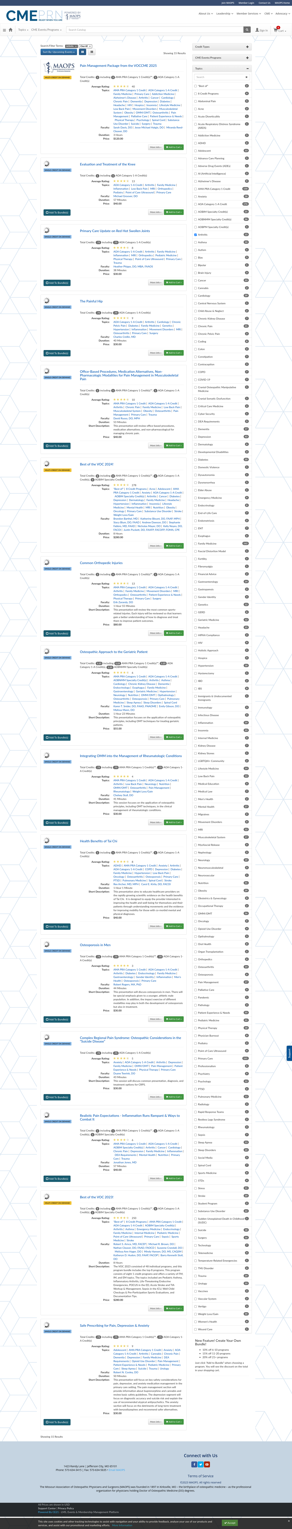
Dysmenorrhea (206, 483)
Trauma (157, 124)
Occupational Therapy (210, 906)
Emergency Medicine (149, 1230)
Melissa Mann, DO (124, 711)
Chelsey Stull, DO (123, 796)
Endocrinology (121, 688)
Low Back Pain (121, 109)
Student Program (207, 1204)
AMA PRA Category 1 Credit (129, 91)
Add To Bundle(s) (57, 213)
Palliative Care (139, 117)
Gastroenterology (123, 692)
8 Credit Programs (136, 489)
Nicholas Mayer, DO (149, 527)
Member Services (247, 13)
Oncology (118, 512)
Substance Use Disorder (158, 512)
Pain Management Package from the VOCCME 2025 (118, 67)
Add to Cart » (174, 148)
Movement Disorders (145, 109)
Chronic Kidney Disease (141, 685)
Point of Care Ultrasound (140, 193)
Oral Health (204, 945)
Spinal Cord (158, 120)
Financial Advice (207, 575)
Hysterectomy (206, 674)
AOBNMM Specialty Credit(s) (130, 681)
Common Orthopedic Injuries (101, 564)
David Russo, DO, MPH (126, 419)
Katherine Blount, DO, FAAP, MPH (160, 519)
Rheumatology (121, 792)
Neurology (119, 696)
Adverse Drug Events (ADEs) (214, 166)
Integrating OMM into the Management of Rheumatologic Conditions (131, 757)
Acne (152, 489)
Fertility (202, 559)
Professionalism (207, 1067)
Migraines (203, 815)
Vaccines (203, 1292)
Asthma (165, 681)
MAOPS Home (282, 2)
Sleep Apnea (134, 703)
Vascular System (207, 1299)
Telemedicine (205, 1253)
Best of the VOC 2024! (96, 465)
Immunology (205, 708)
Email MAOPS (117, 1471)
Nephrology (204, 853)
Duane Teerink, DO (124, 1074)
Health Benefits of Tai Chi (98, 842)
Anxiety (146, 493)
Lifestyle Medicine (169, 106)
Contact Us (264, 2)
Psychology (142, 120)
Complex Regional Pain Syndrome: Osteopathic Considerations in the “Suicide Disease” (130, 1040)
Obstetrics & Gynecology (212, 899)
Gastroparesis (205, 590)
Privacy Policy (66, 1509)
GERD (201, 613)
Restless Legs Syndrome (211, 1120)
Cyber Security (206, 414)
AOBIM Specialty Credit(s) (129, 497)
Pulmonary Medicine (134, 881)
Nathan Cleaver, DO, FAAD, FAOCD (133, 1248)
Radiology (203, 1105)
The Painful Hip (91, 302)
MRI (152, 189)
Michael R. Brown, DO (161, 1245)
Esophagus (138, 688)
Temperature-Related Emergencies (217, 1261)
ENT (200, 529)
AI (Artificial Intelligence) (212, 174)
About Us (204, 13)
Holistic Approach (208, 651)
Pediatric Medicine (166, 256)
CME (267, 13)
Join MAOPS (228, 2)
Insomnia (151, 106)
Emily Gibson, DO (169, 707)
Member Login (246, 2)
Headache (119, 106)
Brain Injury (204, 273)
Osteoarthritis (161, 113)
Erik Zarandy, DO (123, 603)
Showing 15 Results (174, 54)
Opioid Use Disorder (143, 1362)
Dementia (136, 102)
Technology (204, 1246)
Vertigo (202, 1307)
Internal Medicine (144, 1234)
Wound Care (205, 1330)
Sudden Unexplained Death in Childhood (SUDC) (221, 1221)
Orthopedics (165, 189)
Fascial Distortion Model (212, 552)
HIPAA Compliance (209, 636)
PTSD (116, 881)
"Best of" (118, 489)
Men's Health (205, 800)
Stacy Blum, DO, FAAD (126, 523)
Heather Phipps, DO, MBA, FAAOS (133, 267)
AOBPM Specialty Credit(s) (213, 227)
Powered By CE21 (49, 1513)
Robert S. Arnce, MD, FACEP (129, 1245)
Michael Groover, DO (125, 197)
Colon (201, 350)
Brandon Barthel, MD (125, 519)
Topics (23, 30)
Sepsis (165, 1237)
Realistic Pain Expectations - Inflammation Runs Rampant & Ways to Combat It (130, 1118)
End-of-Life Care (207, 513)
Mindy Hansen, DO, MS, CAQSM (163, 1252)
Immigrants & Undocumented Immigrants (215, 698)
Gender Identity (145, 977)
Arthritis (143, 98)
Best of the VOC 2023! (96, 1198)
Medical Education (208, 784)
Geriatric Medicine (146, 692)
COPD (148, 870)
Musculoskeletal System (127, 412)
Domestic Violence (208, 468)
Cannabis (156, 1354)
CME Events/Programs (46, 30)
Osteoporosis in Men (95, 946)
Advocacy (281, 13)
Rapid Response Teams (211, 1112)
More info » (155, 148)
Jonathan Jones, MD (124, 1163)
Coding (202, 342)
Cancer (155, 98)
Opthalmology (166, 696)
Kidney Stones (206, 754)
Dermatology (136, 501)
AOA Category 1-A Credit (162, 91)
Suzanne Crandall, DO (169, 1248)
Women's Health (207, 1322)
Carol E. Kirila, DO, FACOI (156, 885)
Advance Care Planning (211, 159)
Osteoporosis (139, 699)
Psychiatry (204, 1074)
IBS (200, 689)
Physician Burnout (208, 1036)
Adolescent (164, 489)
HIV (129, 106)
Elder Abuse (205, 491)
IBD (200, 681)
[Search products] (247, 31)
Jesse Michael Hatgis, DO (149, 128)
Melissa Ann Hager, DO (128, 1252)
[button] (4, 30)
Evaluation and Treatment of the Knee (107, 165)
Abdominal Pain (207, 102)
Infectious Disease (208, 716)
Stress (201, 1189)
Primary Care (142, 94)
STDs (201, 1181)
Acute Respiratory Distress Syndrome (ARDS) (219, 126)
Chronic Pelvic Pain (209, 334)
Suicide (135, 124)
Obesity (128, 113)
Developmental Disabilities (213, 452)
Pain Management (159, 788)
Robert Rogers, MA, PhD (127, 985)
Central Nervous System (212, 304)
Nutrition (158, 508)
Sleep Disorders (152, 703)
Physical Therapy (124, 120)
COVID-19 (204, 380)
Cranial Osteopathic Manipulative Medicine (217, 390)
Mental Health (135, 508)
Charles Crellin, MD (124, 337)
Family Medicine (122, 94)
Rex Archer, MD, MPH (125, 885)
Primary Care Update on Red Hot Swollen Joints (115, 232)
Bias (200, 258)
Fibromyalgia (205, 567)
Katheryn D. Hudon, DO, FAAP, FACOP (135, 1256)
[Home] (10, 30)
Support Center (47, 1509)
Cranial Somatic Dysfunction (214, 399)
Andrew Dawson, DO (154, 523)
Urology (164, 1369)
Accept (229, 1522)
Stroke (177, 512)
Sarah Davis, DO (122, 128)
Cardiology (167, 98)
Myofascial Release (209, 845)
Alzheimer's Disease (124, 98)
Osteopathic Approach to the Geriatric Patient (114, 653)
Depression (150, 102)
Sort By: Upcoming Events (59, 53)
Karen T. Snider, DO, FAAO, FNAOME (134, 707)
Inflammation (120, 189)
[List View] (91, 53)
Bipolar (202, 266)
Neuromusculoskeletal (210, 868)
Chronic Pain (120, 102)
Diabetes (165, 102)
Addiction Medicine (163, 94)
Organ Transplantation (210, 952)
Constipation (205, 357)
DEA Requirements (125, 1156)
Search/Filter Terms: (52, 46)
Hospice (139, 106)
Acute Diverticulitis (209, 117)
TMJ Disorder (206, 1269)
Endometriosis (206, 521)
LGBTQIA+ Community (211, 761)
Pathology (204, 1006)
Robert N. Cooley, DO (125, 1373)
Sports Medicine (207, 1173)
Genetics (167, 326)
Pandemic (203, 998)
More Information (122, 1525)
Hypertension (121, 330)
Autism (202, 250)
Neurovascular (206, 876)
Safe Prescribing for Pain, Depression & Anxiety (114, 1326)
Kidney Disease (207, 746)
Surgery (146, 124)
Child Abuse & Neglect (211, 311)
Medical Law (205, 792)
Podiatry (118, 193)
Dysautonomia (206, 475)
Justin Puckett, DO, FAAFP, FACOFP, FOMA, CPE (152, 530)
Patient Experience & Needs (166, 117)
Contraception (206, 365)
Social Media (205, 1158)
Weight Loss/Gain (123, 516)
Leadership (223, 13)
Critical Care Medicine (210, 407)
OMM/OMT (143, 113)
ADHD (117, 866)
